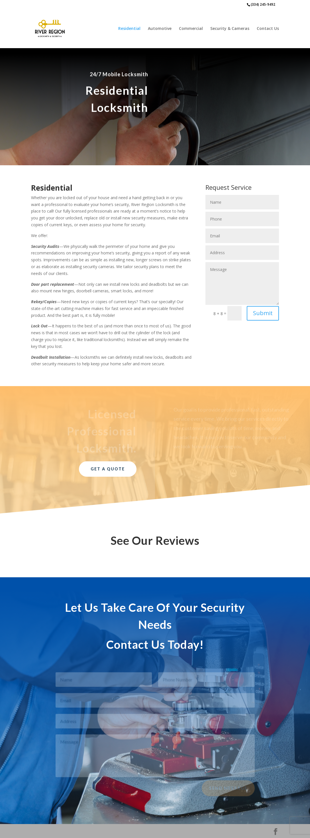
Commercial (191, 28)
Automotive (160, 28)
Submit (263, 313)
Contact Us (268, 28)
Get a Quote (108, 468)
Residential (129, 28)
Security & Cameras (229, 28)
